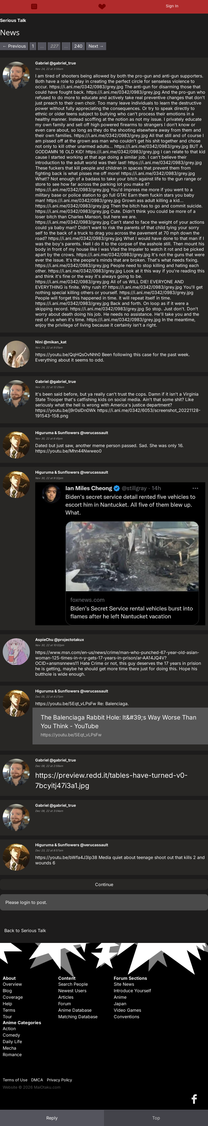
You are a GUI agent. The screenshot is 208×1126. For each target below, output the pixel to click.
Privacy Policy (59, 1080)
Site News (124, 984)
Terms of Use (15, 1080)
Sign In (172, 6)
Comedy (11, 1035)
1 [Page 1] (33, 46)
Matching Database (78, 1016)
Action (9, 1028)
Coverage (13, 997)
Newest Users (72, 990)
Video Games (127, 1010)
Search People (73, 984)
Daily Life (12, 1041)
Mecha (9, 1048)
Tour (7, 1016)
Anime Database (75, 1010)
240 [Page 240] (78, 46)
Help (7, 1003)
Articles (65, 997)
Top (156, 1118)
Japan (120, 1003)
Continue (104, 884)
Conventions (126, 1016)
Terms (9, 1010)
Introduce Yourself (132, 990)
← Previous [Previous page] (14, 46)
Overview (12, 984)
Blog (7, 990)
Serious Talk (13, 20)
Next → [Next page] (96, 46)
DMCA (37, 1080)
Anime (120, 997)
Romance (12, 1054)
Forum (64, 1003)
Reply (52, 1118)
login (25, 902)
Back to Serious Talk (25, 930)
